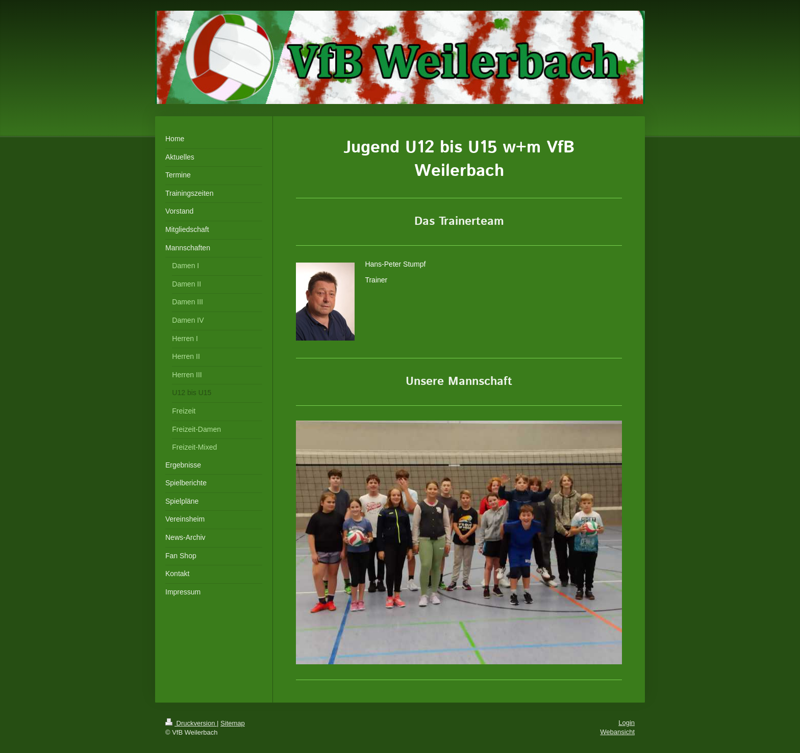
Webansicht (617, 732)
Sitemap (232, 723)
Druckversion (191, 723)
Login (626, 722)
